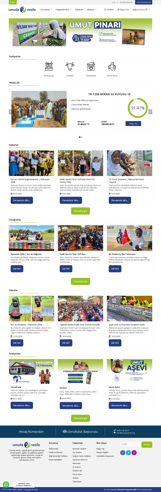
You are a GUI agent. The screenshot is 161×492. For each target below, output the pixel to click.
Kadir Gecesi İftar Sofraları (73, 254)
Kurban (69, 75)
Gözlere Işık (77, 470)
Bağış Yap (133, 123)
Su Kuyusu (49, 75)
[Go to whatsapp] (6, 484)
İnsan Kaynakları (55, 459)
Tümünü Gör (80, 281)
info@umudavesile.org (126, 433)
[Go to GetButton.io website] (6, 489)
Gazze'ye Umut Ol (80, 459)
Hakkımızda (53, 449)
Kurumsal (46, 9)
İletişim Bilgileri (102, 452)
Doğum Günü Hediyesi (82, 456)
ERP (135, 489)
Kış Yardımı (77, 452)
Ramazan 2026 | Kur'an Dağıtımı (26, 254)
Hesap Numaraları (31, 431)
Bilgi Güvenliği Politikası (58, 456)
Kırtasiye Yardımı (79, 449)
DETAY (17, 268)
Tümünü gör (80, 210)
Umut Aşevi (112, 75)
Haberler (79, 9)
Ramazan (76, 463)
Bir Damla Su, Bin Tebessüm (122, 254)
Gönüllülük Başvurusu (80, 431)
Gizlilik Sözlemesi (56, 452)
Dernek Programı (125, 489)
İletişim (91, 9)
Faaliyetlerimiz (63, 9)
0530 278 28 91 (127, 2)
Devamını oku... (21, 200)
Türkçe (12, 2)
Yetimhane (91, 75)
